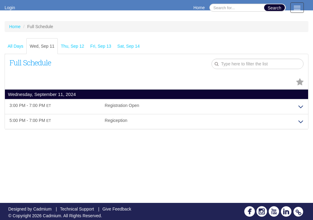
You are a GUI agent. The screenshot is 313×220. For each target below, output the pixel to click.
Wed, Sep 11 (42, 46)
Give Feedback (116, 209)
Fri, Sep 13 (100, 46)
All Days (15, 46)
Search (274, 8)
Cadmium (42, 209)
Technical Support (77, 209)
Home (199, 7)
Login (10, 7)
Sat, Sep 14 (128, 46)
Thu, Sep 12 (72, 46)
